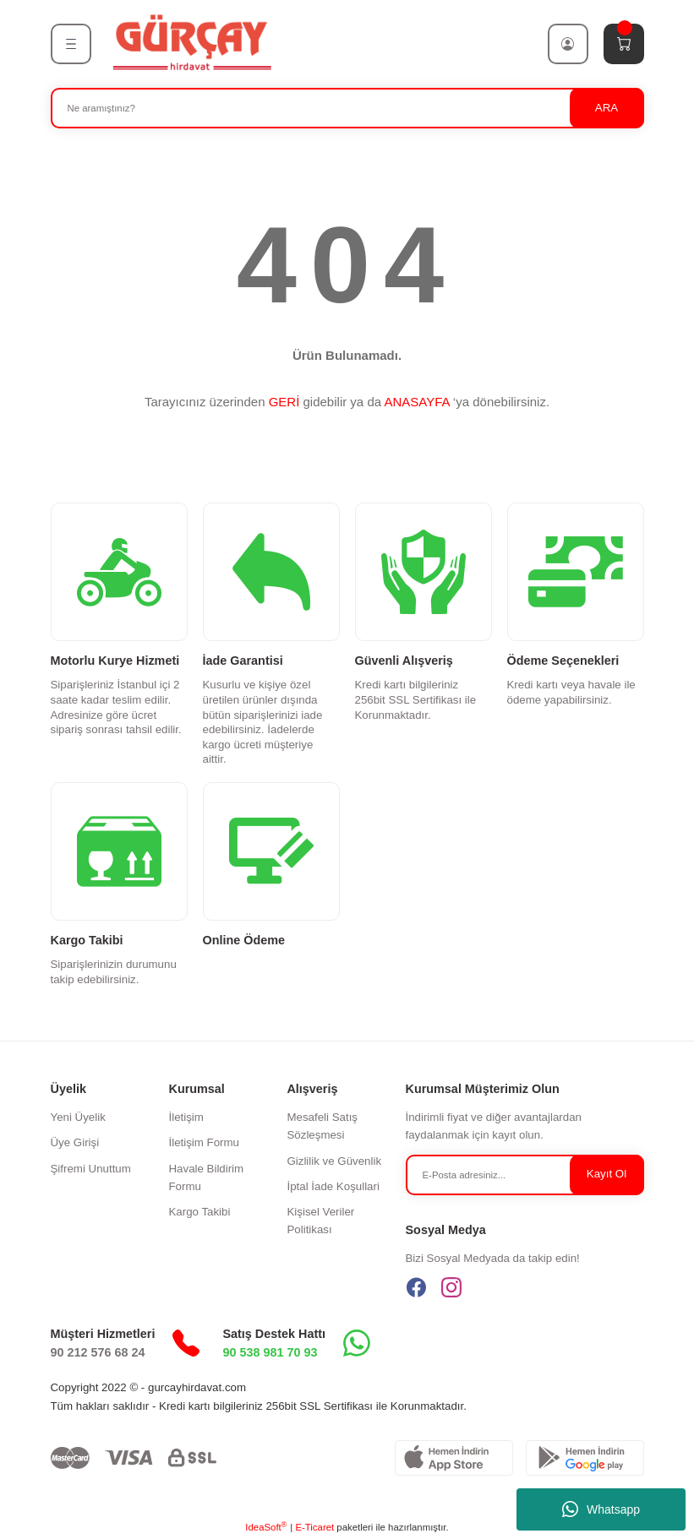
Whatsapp (601, 1509)
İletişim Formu (203, 1142)
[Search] (347, 108)
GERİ (284, 401)
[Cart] (624, 44)
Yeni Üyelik (78, 1117)
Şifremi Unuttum (91, 1168)
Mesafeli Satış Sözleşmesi (322, 1126)
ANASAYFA (416, 401)
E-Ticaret (314, 1527)
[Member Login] (568, 44)
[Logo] (191, 43)
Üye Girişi (75, 1142)
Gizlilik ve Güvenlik (334, 1161)
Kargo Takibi (199, 1211)
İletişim (185, 1117)
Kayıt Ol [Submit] (606, 1173)
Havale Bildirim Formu (205, 1177)
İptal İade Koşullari (333, 1186)
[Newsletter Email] (525, 1175)
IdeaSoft (266, 1526)
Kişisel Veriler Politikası (320, 1220)
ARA (606, 107)
